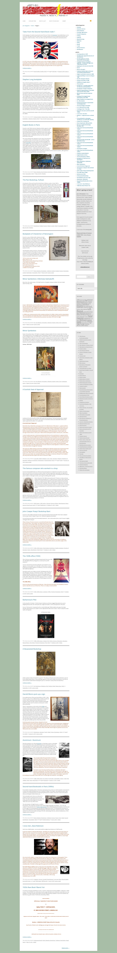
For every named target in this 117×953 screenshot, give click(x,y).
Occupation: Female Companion (84, 88)
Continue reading (27, 68)
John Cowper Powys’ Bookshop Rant (36, 511)
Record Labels (65, 879)
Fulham (49, 226)
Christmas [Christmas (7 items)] (84, 303)
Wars (28, 780)
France (67, 172)
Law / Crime (49, 458)
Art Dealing (44, 322)
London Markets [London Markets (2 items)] (86, 311)
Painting (50, 686)
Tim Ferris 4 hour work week (85, 463)
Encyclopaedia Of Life (84, 395)
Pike (46, 642)
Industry (79, 37)
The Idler (81, 454)
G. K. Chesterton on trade (83, 107)
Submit (64, 21)
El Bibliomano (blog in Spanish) (86, 393)
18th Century (37, 503)
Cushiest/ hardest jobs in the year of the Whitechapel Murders (85, 72)
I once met (56, 879)
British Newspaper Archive (85, 382)
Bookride (55, 35)
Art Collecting (38, 322)
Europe (63, 172)
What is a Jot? (42, 21)
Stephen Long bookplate (32, 79)
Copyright (36, 458)
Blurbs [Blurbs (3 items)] (86, 302)
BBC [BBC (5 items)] (86, 301)
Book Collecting (61, 117)
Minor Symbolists (29, 330)
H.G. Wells (25, 734)
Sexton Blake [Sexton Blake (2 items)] (84, 321)
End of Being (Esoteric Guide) (85, 397)
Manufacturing (62, 503)
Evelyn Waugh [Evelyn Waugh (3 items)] (89, 306)
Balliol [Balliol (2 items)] (78, 300)
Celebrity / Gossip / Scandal (40, 879)
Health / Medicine (43, 458)
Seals (61, 460)
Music (67, 503)
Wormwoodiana (83, 468)
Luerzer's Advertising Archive (86, 422)
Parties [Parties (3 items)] (86, 316)
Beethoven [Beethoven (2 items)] (90, 300)
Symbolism (64, 322)
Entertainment (50, 879)
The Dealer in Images (82, 148)
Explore (81, 400)
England (41, 226)
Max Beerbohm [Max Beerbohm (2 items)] (89, 312)
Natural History (26, 642)
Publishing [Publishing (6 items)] (87, 318)
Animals (45, 641)
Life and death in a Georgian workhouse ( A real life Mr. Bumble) (85, 119)
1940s (35, 778)
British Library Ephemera (85, 380)
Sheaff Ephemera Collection (85, 446)
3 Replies (44, 173)
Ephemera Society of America (86, 398)
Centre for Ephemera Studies (86, 384)
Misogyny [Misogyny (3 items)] (85, 315)
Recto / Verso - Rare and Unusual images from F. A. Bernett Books (85, 441)
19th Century (43, 503)
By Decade (51, 778)
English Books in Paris (31, 125)
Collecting (30, 118)
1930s (35, 548)
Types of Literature (55, 732)
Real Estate (29, 272)
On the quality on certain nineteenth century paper (83, 59)
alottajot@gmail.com (85, 267)
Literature (55, 458)
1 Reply (57, 505)
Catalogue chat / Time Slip (83, 109)
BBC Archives (82, 363)
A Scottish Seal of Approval (33, 389)
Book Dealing (37, 71)
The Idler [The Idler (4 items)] (82, 324)
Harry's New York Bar (42, 807)
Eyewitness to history (84, 402)
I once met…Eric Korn (82, 113)
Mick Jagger (38, 881)
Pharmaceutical (47, 460)
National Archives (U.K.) (84, 423)
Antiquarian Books (38, 940)
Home (24, 21)
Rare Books (63, 940)
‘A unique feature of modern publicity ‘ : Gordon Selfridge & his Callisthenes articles (85, 63)
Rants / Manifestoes (32, 550)
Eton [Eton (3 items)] (84, 306)
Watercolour (58, 686)
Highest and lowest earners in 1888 (85, 74)
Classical (48, 503)
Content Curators (83, 386)
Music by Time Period (27, 505)
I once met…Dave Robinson (33, 826)
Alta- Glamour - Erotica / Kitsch (86, 345)
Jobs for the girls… (81, 69)
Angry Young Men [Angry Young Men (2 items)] (83, 299)
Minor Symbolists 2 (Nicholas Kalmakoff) (38, 279)
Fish (48, 641)
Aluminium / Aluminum (32, 740)
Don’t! (78, 67)
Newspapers (41, 460)
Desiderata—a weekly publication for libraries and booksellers (85, 86)
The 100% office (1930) (31, 556)
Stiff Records (44, 881)
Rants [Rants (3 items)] (78, 320)
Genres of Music (54, 503)
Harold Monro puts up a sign (34, 694)
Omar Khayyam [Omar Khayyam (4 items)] (80, 316)
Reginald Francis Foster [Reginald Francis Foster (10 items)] (84, 320)
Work (45, 71)
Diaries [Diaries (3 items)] (89, 303)
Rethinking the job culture (85, 445)
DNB (43, 706)
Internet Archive (83, 416)
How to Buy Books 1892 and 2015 (84, 123)
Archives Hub (82, 356)
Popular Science (83, 436)
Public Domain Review (84, 438)
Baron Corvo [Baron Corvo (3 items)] (82, 301)
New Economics (82, 425)
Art (34, 322)
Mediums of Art (44, 686)
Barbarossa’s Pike (29, 600)
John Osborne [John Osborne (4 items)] (84, 309)
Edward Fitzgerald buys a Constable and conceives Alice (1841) (85, 91)
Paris (24, 173)
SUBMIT (79, 235)
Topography (28, 173)
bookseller (28, 142)
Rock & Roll (25, 881)
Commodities (57, 778)
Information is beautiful (84, 414)
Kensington (65, 271)
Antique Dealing (37, 117)
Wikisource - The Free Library (86, 466)
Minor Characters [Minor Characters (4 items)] (81, 313)
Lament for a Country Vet (83, 121)
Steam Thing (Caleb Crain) (85, 448)
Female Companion (81, 34)
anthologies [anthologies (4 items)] (90, 299)
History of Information (84, 411)
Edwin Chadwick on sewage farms (85, 99)
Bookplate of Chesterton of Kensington (38, 234)
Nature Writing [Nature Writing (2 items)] (90, 314)
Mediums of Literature (33, 460)
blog (49, 186)
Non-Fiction (32, 642)
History (61, 778)
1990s (35, 641)
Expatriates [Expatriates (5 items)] (80, 307)
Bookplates (25, 118)
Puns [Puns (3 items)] (92, 318)
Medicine (60, 458)
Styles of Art (58, 322)
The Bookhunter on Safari (85, 368)
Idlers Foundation (83, 413)
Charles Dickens (46, 819)
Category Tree (32, 21)
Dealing (42, 71)
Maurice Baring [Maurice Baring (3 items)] (82, 312)
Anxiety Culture (82, 348)
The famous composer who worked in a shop (40, 468)
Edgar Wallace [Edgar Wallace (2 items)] (79, 304)
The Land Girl (80, 84)
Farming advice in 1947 (82, 54)
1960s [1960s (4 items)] (78, 299)
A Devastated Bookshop (32, 649)
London (53, 226)
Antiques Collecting (53, 117)
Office (49, 591)
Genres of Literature (57, 641)
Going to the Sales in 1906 (83, 80)
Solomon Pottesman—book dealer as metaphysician (85, 103)
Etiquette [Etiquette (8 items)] (80, 306)
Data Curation (82, 388)
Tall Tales (54, 71)
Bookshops (50, 172)
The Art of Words (83, 450)
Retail (56, 226)
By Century (45, 778)
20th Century (40, 548)
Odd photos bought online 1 (83, 82)
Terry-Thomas (87, 235)
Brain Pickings (82, 375)
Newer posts (65, 948)
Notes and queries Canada (85, 427)
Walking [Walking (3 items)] (86, 325)
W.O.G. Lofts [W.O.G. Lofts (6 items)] (80, 325)
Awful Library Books (83, 361)
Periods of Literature (56, 591)
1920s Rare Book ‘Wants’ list (34, 887)
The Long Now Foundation (85, 455)
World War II (35, 780)
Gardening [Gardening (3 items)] (85, 307)
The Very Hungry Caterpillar (83, 105)
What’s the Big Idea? (54, 21)
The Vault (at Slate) (83, 461)
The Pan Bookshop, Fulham (33, 180)
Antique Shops (45, 117)
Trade (65, 778)
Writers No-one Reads (84, 470)
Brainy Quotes (82, 377)
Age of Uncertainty (83, 343)
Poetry (45, 732)
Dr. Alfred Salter (81, 101)
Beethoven (43, 505)
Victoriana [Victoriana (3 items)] (87, 324)
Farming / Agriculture (82, 32)
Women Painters (81, 47)
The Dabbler (82, 452)
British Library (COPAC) (84, 379)
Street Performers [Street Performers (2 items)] (85, 323)
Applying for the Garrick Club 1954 (85, 66)
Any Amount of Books (84, 350)
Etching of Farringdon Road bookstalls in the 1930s (83, 97)
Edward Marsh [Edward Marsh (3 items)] (86, 304)
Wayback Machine (83, 464)
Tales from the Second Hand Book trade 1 (39, 32)
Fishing (51, 641)
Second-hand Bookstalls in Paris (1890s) (38, 786)
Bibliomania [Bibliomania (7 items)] (81, 302)
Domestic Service (81, 29)
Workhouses (80, 49)
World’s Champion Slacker (83, 78)
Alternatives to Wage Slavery (86, 347)
